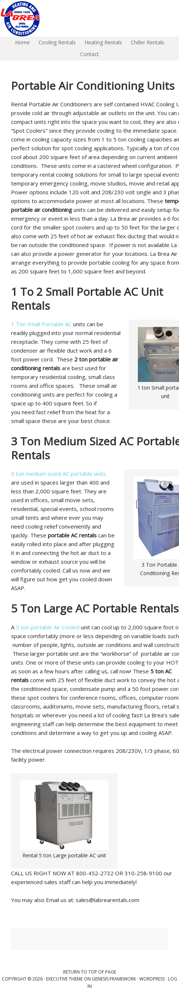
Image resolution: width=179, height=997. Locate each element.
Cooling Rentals (55, 42)
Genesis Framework (114, 979)
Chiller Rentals (145, 42)
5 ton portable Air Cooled (47, 627)
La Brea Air (73, 18)
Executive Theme (64, 979)
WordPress (152, 979)
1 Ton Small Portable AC (42, 324)
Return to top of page (89, 972)
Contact (89, 54)
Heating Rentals (101, 42)
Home (20, 42)
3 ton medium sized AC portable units (58, 473)
